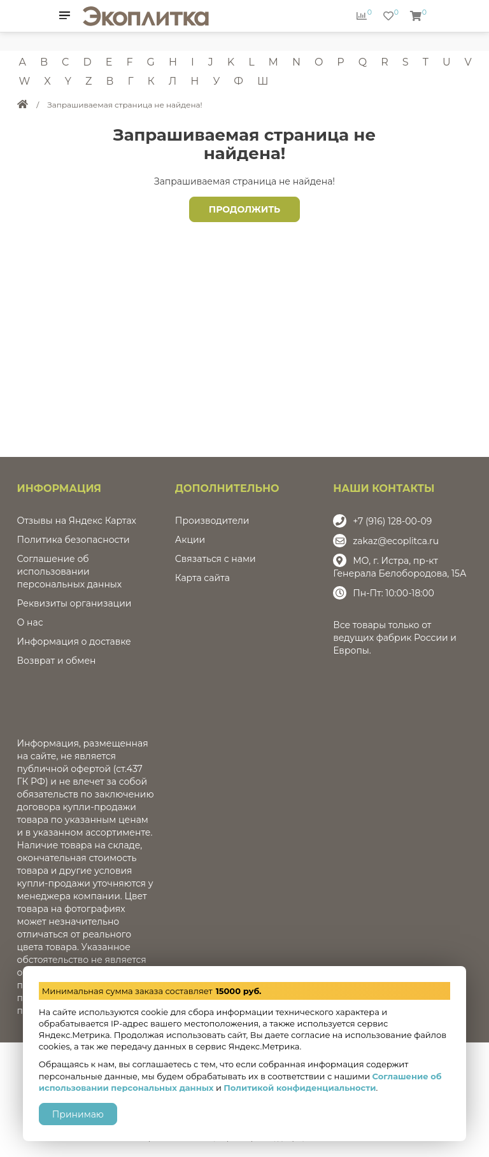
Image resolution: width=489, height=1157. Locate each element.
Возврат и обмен (56, 660)
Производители (212, 520)
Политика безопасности (73, 539)
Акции (190, 539)
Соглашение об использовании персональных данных (69, 571)
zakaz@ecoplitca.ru (396, 541)
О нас (30, 622)
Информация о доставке (74, 641)
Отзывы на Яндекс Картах (76, 520)
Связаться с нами (215, 558)
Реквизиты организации (74, 603)
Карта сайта (202, 578)
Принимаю (78, 1114)
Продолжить (244, 209)
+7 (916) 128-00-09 (392, 521)
